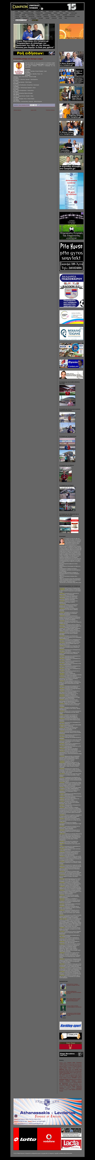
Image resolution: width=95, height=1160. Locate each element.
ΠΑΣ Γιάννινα (77, 1087)
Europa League (67, 1067)
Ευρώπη (80, 1077)
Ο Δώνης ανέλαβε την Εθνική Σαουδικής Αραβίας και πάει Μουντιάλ (74, 1006)
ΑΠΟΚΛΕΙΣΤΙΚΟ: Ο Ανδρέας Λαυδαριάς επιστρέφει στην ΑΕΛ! (73, 985)
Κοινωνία (76, 1079)
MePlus (60, 18)
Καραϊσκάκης (71, 1079)
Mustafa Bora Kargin (64, 1072)
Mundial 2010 (71, 1069)
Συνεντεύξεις (53, 16)
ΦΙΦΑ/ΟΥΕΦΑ (17, 18)
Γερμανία (80, 1076)
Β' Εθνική (38, 14)
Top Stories (62, 1074)
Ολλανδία (69, 1086)
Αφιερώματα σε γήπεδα (63, 1076)
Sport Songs (73, 1073)
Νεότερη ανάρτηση (17, 110)
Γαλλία (75, 1076)
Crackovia (61, 1065)
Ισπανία (22, 11)
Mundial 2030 (79, 1070)
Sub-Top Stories (79, 1073)
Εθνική (65, 1077)
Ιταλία (66, 1079)
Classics (65, 1064)
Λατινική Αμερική (78, 1082)
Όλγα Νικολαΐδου (78, 1074)
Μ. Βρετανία (63, 1084)
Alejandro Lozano (62, 1062)
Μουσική (77, 1085)
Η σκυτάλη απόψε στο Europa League (28, 59)
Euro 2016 (77, 1065)
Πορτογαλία (79, 1088)
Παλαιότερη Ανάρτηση (50, 110)
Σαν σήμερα (72, 1089)
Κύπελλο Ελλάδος (64, 1081)
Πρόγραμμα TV (66, 1089)
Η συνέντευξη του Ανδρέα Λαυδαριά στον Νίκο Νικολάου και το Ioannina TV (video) (74, 1014)
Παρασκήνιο (61, 1088)
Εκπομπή (69, 1077)
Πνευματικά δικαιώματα (70, 1088)
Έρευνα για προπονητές (70, 1074)
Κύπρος (74, 1081)
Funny (74, 1067)
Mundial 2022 (68, 1070)
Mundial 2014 (78, 1069)
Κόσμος (80, 1079)
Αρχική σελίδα (33, 110)
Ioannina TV (79, 1067)
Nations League (73, 1072)
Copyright (47, 18)
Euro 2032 (71, 1066)
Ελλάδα (23, 14)
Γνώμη (61, 1077)
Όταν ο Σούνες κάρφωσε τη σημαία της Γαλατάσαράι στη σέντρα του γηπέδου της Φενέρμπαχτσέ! (73, 999)
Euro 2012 (72, 1065)
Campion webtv (71, 1062)
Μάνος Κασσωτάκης (73, 1083)
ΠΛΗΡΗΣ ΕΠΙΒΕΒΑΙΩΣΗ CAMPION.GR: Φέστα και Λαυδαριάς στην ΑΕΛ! (74, 992)
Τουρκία (61, 1090)
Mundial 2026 (73, 1070)
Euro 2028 (68, 1066)
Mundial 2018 (62, 1070)
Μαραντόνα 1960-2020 (70, 1085)
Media (66, 18)
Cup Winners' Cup (66, 1065)
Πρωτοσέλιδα (33, 18)
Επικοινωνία (54, 18)
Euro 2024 (64, 1066)
